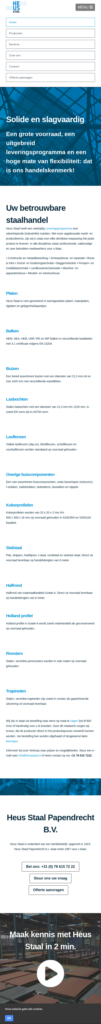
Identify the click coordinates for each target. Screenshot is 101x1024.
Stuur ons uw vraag (50, 878)
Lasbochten (17, 399)
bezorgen (12, 741)
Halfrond (14, 585)
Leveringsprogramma (58, 228)
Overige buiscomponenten (30, 474)
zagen (74, 720)
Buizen (12, 368)
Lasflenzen (16, 436)
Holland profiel (19, 615)
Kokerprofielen (19, 505)
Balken (12, 331)
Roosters (14, 653)
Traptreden (16, 691)
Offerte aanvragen (48, 890)
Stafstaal (14, 547)
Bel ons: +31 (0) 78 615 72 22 (50, 867)
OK (9, 1018)
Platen (11, 293)
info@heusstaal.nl (29, 755)
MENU (86, 7)
